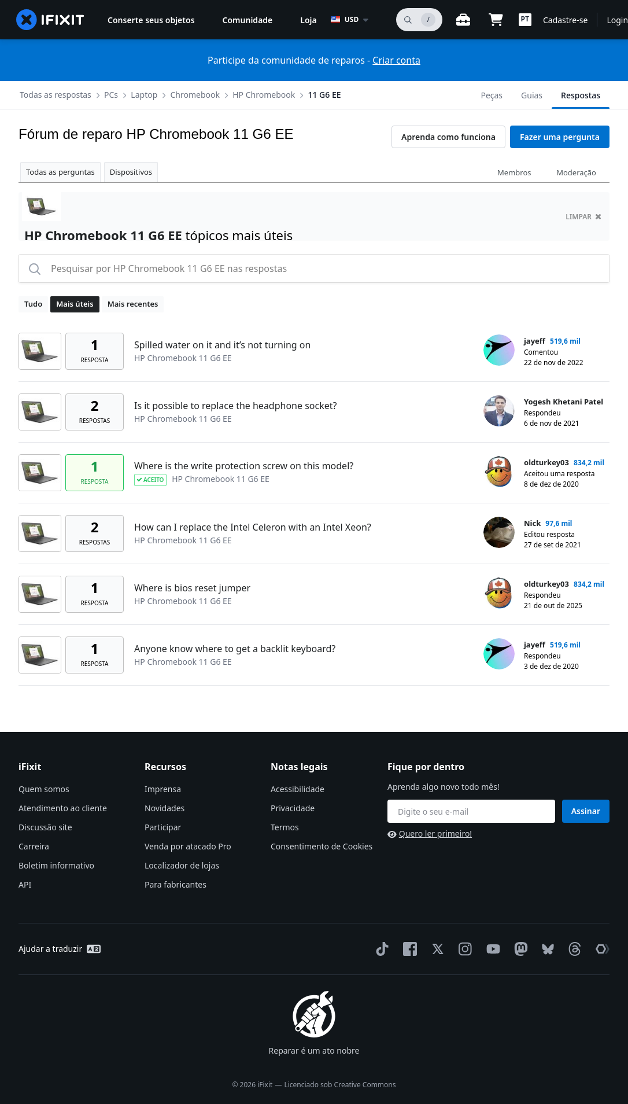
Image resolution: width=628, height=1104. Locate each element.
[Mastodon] (518, 949)
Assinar (585, 810)
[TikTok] (380, 949)
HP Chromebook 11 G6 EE (183, 357)
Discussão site (45, 827)
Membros (514, 172)
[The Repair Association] (600, 949)
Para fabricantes (175, 884)
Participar (163, 827)
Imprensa (163, 788)
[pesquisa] (419, 19)
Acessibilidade (297, 788)
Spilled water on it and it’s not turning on (222, 344)
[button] (525, 19)
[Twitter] (435, 949)
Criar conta (396, 60)
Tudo (33, 304)
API (25, 884)
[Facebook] (407, 949)
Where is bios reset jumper (192, 588)
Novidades (164, 808)
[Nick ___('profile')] (499, 532)
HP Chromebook (263, 94)
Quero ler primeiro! (429, 833)
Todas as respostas (55, 94)
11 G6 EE (324, 94)
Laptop (144, 94)
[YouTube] (491, 949)
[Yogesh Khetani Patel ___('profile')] (499, 410)
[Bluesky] (545, 949)
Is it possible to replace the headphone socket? (235, 405)
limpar (583, 217)
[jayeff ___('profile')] (499, 350)
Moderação (576, 172)
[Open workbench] (463, 19)
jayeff (534, 341)
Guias (531, 95)
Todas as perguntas (60, 172)
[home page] (50, 19)
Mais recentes (133, 304)
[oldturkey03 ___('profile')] (499, 471)
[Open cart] (495, 19)
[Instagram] (463, 949)
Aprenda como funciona (448, 136)
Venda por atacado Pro (188, 846)
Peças (492, 95)
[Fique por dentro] (471, 811)
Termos (285, 827)
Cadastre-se (565, 19)
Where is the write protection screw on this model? (243, 465)
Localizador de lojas (182, 865)
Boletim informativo (56, 865)
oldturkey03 (546, 462)
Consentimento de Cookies (321, 846)
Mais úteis (74, 304)
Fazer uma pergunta (560, 136)
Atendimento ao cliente (63, 808)
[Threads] (572, 949)
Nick (532, 523)
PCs (111, 94)
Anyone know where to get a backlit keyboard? (234, 648)
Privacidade (293, 808)
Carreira (34, 846)
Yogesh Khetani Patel (563, 401)
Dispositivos (131, 172)
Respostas (580, 95)
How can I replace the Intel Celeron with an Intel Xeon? (252, 527)
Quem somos (44, 788)
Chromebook (195, 94)
